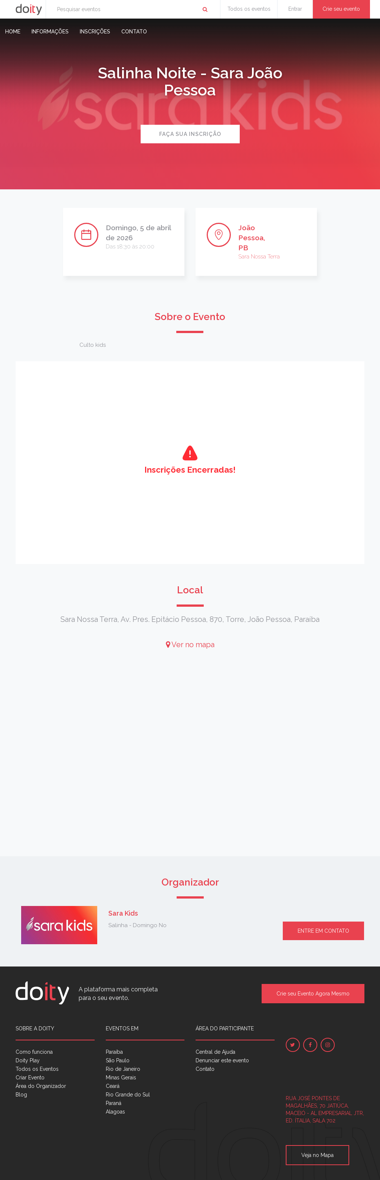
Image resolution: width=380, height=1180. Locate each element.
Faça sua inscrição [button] (190, 134)
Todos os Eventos (37, 1069)
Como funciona (34, 1052)
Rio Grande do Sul (128, 1095)
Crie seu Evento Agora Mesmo (313, 994)
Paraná (113, 1103)
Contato (134, 32)
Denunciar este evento (222, 1060)
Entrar (295, 9)
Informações (50, 32)
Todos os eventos (249, 9)
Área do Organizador (41, 1086)
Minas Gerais (121, 1077)
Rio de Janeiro (123, 1069)
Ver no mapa (190, 644)
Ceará (112, 1086)
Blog (21, 1095)
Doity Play (28, 1060)
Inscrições (95, 32)
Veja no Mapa (317, 1155)
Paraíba (114, 1052)
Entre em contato (323, 931)
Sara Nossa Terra (259, 256)
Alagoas (115, 1112)
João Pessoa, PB (251, 238)
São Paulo (118, 1060)
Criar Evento (30, 1077)
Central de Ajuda (215, 1052)
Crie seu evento (341, 9)
